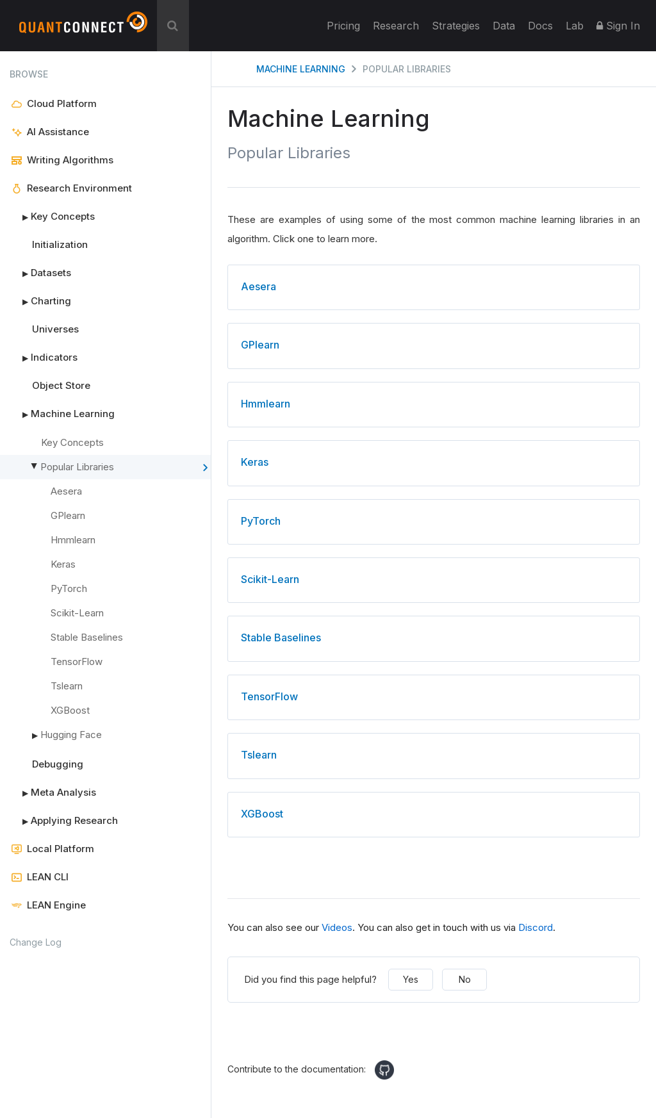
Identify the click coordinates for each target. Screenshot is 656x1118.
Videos (337, 927)
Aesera (66, 491)
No (465, 979)
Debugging (57, 764)
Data (504, 25)
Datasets (40, 272)
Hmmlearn (73, 540)
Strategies (456, 25)
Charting (40, 301)
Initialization (60, 244)
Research (396, 25)
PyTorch (69, 588)
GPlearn (68, 515)
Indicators (44, 357)
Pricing (343, 25)
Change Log (36, 942)
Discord (535, 927)
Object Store (61, 385)
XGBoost (70, 710)
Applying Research (64, 820)
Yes (410, 979)
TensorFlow (76, 661)
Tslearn (67, 686)
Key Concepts (52, 216)
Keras (63, 564)
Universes (55, 329)
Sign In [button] (618, 25)
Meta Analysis (53, 792)
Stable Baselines (87, 637)
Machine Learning (62, 413)
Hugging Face (67, 735)
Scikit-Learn (77, 613)
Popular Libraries (122, 467)
